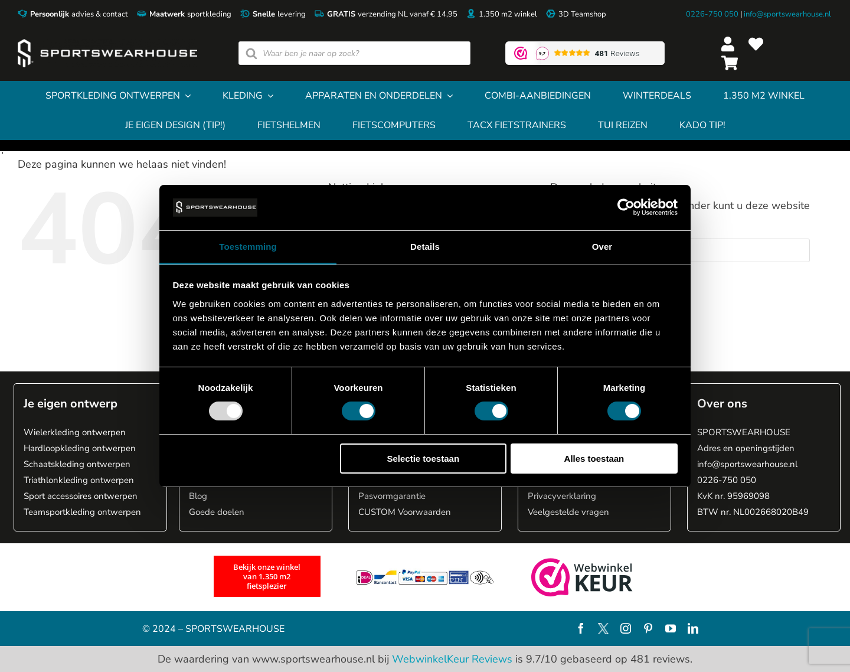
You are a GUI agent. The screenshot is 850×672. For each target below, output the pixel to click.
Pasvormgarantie (392, 496)
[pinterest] (648, 628)
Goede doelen (216, 512)
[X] (603, 628)
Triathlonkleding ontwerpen (79, 480)
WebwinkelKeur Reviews (452, 659)
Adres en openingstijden (746, 448)
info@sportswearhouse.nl (787, 14)
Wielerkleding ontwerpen (75, 432)
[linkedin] (693, 628)
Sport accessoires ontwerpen (81, 496)
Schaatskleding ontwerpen (77, 464)
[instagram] (625, 628)
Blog (198, 496)
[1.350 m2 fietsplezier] (267, 576)
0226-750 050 (712, 14)
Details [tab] (425, 247)
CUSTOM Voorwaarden (404, 512)
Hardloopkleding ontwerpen (80, 448)
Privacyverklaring (562, 496)
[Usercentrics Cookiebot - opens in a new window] (626, 207)
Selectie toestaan (423, 459)
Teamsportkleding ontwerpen (82, 512)
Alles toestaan (594, 459)
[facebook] (581, 628)
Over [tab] (602, 247)
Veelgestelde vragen (568, 512)
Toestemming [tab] (248, 247)
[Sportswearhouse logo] (107, 44)
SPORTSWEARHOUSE (743, 432)
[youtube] (670, 628)
